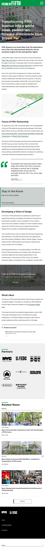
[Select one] (22, 545)
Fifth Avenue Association (9, 133)
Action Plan (17, 65)
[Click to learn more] (15, 282)
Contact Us (4, 530)
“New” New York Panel (9, 60)
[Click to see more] (22, 501)
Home (3, 520)
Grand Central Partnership (26, 133)
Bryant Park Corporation (21, 136)
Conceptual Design (34, 304)
